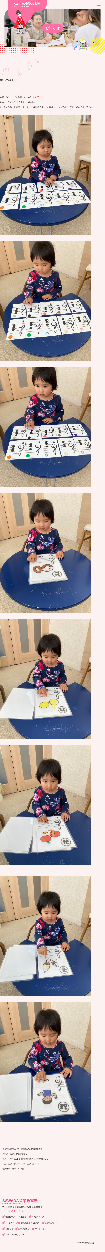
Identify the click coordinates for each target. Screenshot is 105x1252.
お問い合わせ (24, 1229)
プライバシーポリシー (14, 1235)
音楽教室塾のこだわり (30, 1223)
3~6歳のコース (11, 1223)
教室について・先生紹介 (15, 1217)
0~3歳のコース (38, 1217)
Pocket (19, 89)
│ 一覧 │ (53, 1180)
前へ (1, 1180)
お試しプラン (51, 1223)
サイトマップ (40, 1229)
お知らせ (9, 1229)
